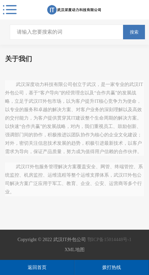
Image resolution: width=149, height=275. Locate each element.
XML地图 (74, 249)
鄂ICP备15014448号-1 (109, 239)
